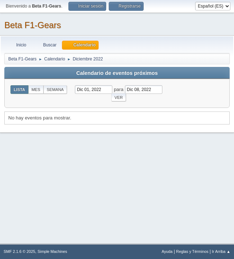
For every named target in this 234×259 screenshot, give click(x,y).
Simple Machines (52, 251)
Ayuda (167, 251)
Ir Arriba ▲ (221, 251)
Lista (19, 89)
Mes (36, 89)
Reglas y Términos (192, 251)
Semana (55, 89)
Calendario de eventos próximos (117, 73)
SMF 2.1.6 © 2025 (19, 251)
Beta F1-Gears (32, 25)
